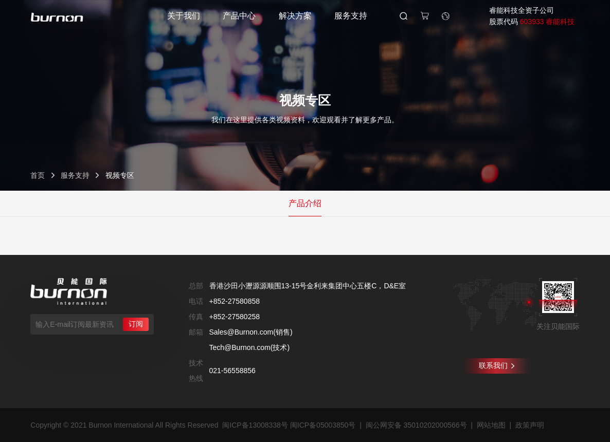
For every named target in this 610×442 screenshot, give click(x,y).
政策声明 (529, 425)
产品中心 (239, 15)
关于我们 (183, 15)
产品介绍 (305, 203)
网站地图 (491, 425)
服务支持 (350, 15)
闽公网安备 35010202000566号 (416, 425)
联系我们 (496, 365)
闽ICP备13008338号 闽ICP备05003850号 (288, 425)
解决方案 (295, 15)
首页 (37, 175)
